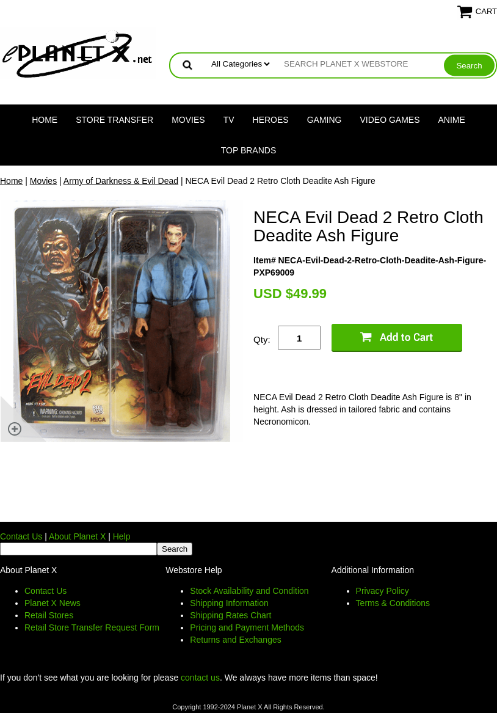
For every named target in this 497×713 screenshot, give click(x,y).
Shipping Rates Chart (230, 615)
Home (44, 120)
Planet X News (52, 603)
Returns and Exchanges (235, 640)
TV (228, 120)
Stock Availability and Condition (249, 591)
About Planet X (77, 536)
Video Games (389, 120)
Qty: (261, 339)
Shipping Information (229, 603)
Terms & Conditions (393, 603)
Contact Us (21, 536)
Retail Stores (48, 615)
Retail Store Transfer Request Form (91, 627)
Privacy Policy (382, 591)
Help (122, 536)
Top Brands (249, 150)
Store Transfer (114, 120)
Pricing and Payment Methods (247, 627)
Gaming (324, 120)
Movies (188, 120)
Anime (451, 120)
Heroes (271, 120)
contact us (200, 677)
